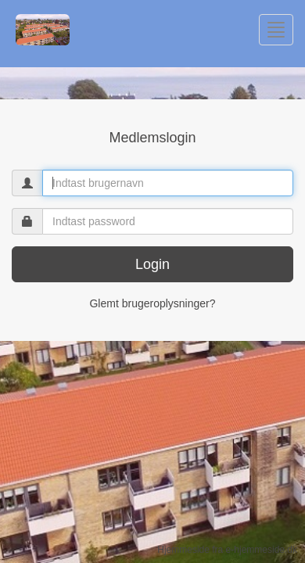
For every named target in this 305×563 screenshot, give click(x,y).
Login (152, 264)
